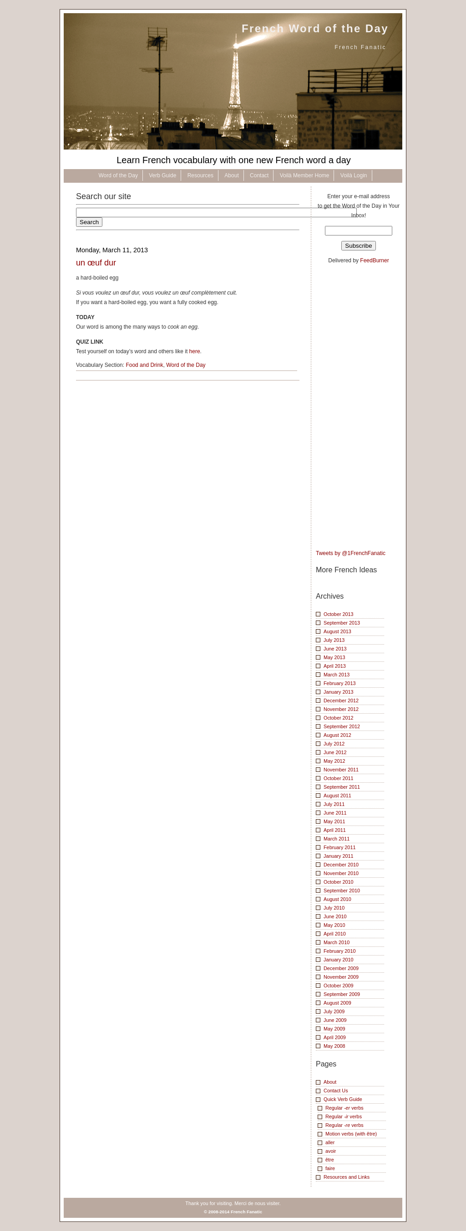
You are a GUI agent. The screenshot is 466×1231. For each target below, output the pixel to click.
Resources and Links (347, 1177)
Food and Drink (144, 365)
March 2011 (337, 838)
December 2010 (341, 864)
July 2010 (334, 908)
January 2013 (339, 692)
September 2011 (342, 787)
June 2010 (335, 916)
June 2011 (335, 813)
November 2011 (341, 769)
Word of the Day (117, 175)
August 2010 (337, 899)
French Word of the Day (315, 28)
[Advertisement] (352, 407)
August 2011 (337, 795)
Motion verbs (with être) (351, 1133)
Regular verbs (344, 1108)
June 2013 (335, 648)
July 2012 (334, 743)
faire (330, 1168)
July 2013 (334, 640)
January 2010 (339, 959)
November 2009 (341, 977)
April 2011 (335, 830)
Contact (259, 175)
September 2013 (342, 623)
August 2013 (337, 631)
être (329, 1159)
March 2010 (337, 942)
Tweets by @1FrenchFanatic (350, 553)
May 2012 (334, 761)
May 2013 (334, 657)
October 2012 (339, 718)
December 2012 (341, 700)
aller (329, 1142)
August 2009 (337, 1003)
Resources (200, 175)
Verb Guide (162, 175)
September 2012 (342, 726)
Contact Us (336, 1090)
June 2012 (335, 752)
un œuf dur (96, 262)
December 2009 (341, 968)
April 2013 (335, 666)
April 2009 (335, 1037)
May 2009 (334, 1028)
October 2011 (339, 778)
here (194, 351)
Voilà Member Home (304, 175)
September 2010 (342, 890)
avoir (330, 1151)
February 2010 (339, 951)
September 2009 (342, 994)
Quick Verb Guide (343, 1099)
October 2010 (339, 882)
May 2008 (334, 1046)
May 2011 (334, 821)
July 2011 (334, 804)
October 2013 (339, 614)
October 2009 (339, 985)
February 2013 (339, 683)
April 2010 (335, 933)
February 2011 (339, 847)
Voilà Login (353, 175)
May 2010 (334, 925)
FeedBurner (374, 260)
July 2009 (334, 1011)
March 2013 (337, 674)
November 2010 (341, 873)
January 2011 (339, 856)
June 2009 (335, 1020)
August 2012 (337, 735)
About (231, 175)
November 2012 (341, 709)
